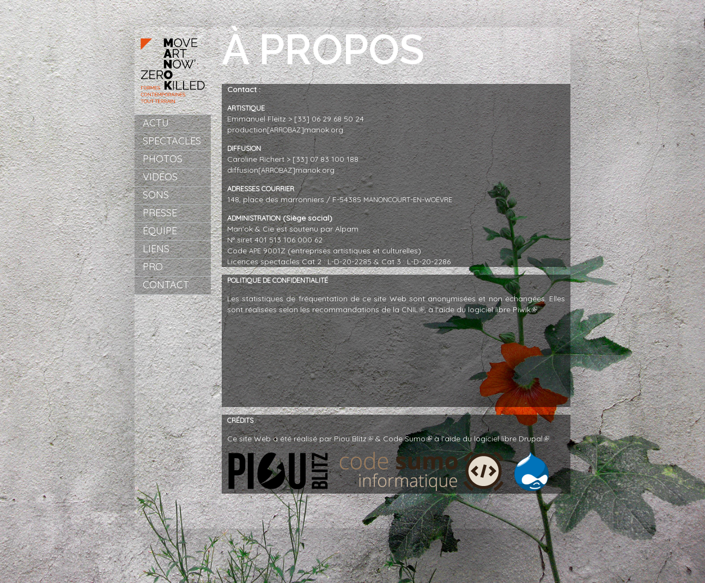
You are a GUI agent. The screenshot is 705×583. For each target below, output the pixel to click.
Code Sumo (407, 439)
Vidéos (160, 177)
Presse (160, 213)
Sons (156, 195)
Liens (156, 248)
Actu (156, 123)
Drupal (534, 439)
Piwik (525, 309)
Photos (163, 159)
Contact (166, 284)
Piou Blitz (353, 439)
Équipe (160, 230)
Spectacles (172, 141)
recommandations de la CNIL (368, 309)
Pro (153, 266)
